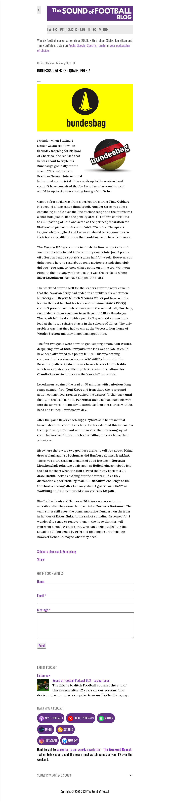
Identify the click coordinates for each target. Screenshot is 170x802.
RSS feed (65, 729)
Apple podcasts (51, 718)
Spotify (91, 45)
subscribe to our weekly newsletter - (94, 749)
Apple (72, 45)
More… (104, 29)
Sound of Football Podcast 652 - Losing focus (80, 680)
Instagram (48, 740)
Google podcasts (81, 718)
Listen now (43, 675)
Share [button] (40, 559)
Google (80, 45)
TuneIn (101, 45)
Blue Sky (70, 740)
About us (88, 29)
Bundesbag (69, 551)
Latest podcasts (62, 29)
